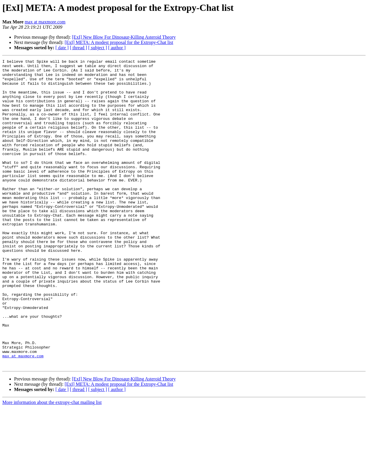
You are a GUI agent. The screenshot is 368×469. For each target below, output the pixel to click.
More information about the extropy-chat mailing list (52, 463)
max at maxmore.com (45, 21)
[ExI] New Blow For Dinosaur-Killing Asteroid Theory (124, 37)
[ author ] (117, 47)
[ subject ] (97, 47)
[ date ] (62, 47)
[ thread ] (78, 47)
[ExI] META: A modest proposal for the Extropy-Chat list (119, 42)
